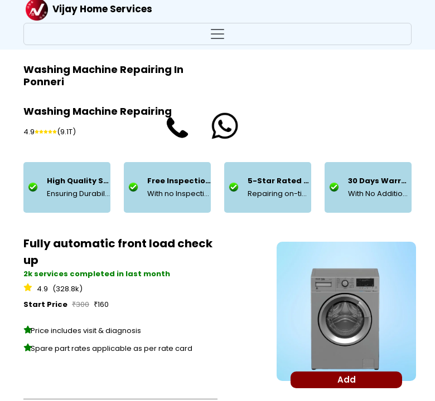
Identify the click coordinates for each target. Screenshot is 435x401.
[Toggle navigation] (217, 34)
